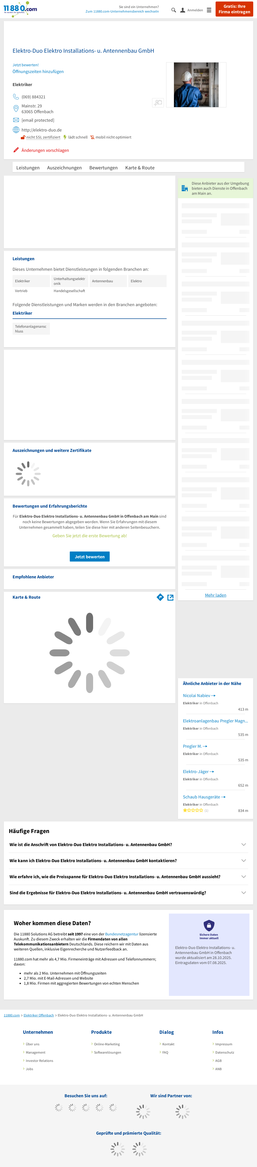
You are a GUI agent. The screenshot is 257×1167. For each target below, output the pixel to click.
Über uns (32, 1044)
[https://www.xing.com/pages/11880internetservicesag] (99, 1108)
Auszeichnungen (64, 167)
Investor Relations (39, 1060)
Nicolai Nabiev (196, 695)
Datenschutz (224, 1052)
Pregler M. (192, 746)
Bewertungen (103, 167)
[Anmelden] (193, 10)
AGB (218, 1060)
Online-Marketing (107, 1044)
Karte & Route (140, 167)
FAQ (165, 1052)
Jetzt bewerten (90, 557)
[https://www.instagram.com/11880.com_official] (86, 1108)
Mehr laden (215, 595)
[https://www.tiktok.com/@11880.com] (72, 1108)
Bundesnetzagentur (122, 933)
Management (35, 1052)
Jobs (29, 1069)
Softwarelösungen (107, 1052)
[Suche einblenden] (175, 10)
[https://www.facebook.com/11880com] (59, 1108)
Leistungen (28, 167)
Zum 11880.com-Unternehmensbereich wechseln (122, 11)
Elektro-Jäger (196, 771)
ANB (218, 1069)
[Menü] (211, 10)
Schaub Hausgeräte (201, 797)
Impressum (223, 1044)
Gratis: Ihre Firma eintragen (234, 9)
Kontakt (168, 1044)
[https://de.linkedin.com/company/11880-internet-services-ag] (113, 1108)
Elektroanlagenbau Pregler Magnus (215, 721)
